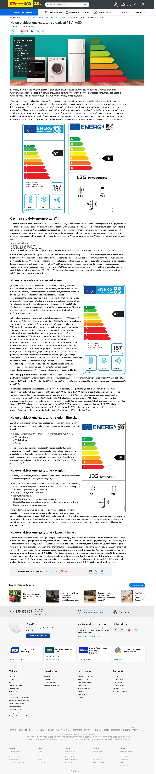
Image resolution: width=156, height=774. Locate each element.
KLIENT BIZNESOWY (51, 656)
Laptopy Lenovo (124, 754)
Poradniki (81, 691)
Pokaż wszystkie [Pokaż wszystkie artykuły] (137, 585)
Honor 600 (12, 754)
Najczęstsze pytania (85, 688)
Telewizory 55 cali (98, 751)
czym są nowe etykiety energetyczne (21, 47)
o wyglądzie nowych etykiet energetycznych (23, 65)
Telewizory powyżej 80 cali (100, 762)
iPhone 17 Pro (42, 754)
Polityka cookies (118, 685)
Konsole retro (69, 762)
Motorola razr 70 (14, 757)
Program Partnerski (85, 676)
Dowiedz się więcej (95, 636)
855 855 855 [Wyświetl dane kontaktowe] (124, 6)
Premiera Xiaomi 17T (15, 751)
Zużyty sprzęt (14, 713)
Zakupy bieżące (49, 679)
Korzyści (47, 676)
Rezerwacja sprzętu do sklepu (19, 700)
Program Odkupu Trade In (18, 716)
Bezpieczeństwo (84, 679)
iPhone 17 (41, 751)
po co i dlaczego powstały (21, 54)
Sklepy (116, 6)
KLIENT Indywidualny (52, 659)
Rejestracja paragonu (51, 685)
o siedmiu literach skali (22, 59)
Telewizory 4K (97, 759)
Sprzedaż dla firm (15, 707)
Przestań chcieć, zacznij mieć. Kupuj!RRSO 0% (99, 650)
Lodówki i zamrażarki (50, 17)
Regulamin (82, 685)
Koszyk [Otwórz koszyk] (143, 6)
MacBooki (123, 762)
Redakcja (81, 694)
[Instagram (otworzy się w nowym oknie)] (122, 629)
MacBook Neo (13, 759)
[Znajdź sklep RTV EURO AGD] (15, 628)
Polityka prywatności (85, 682)
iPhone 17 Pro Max (43, 757)
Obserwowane (134, 6)
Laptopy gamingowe (126, 751)
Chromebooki (124, 759)
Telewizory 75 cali (98, 757)
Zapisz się (81, 636)
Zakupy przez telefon (16, 704)
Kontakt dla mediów (120, 691)
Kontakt (81, 697)
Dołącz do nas (118, 679)
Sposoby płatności (15, 679)
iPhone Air (41, 759)
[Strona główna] (25, 3)
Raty (10, 682)
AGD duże (37, 17)
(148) (17, 31)
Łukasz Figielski (29, 26)
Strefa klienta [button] (138, 12)
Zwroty (11, 694)
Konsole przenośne (71, 759)
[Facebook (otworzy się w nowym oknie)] (115, 629)
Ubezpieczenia (14, 688)
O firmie (116, 676)
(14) (26, 31)
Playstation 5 (69, 754)
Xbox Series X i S (70, 751)
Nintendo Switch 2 (70, 757)
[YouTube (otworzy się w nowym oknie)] (128, 629)
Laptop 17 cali (124, 765)
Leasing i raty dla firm (16, 685)
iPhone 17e (41, 762)
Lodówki (63, 17)
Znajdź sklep (117, 682)
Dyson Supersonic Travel (16, 762)
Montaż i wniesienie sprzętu (19, 697)
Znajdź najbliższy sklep (38, 635)
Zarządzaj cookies (119, 688)
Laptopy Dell (123, 757)
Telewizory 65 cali (98, 754)
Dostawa (12, 676)
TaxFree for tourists (16, 710)
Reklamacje (13, 691)
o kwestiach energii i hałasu (23, 72)
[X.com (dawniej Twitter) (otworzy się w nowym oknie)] (135, 629)
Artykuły (29, 17)
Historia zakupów (50, 682)
